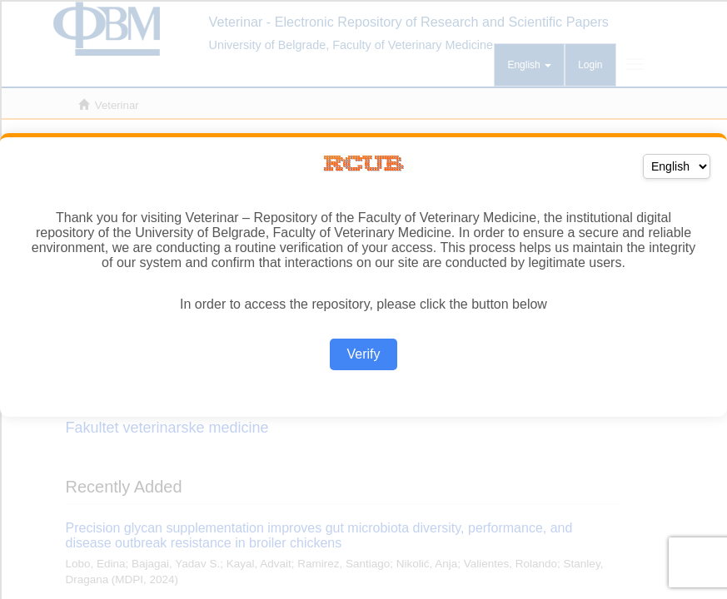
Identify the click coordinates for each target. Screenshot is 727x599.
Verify (363, 354)
